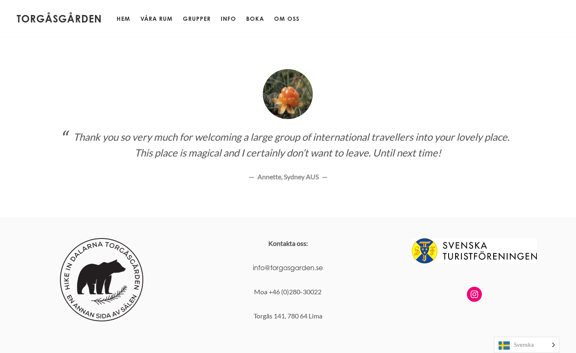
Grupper (197, 18)
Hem (123, 18)
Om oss (286, 18)
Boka (255, 18)
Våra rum (156, 18)
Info (228, 18)
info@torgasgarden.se (288, 268)
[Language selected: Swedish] (526, 345)
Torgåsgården (59, 18)
